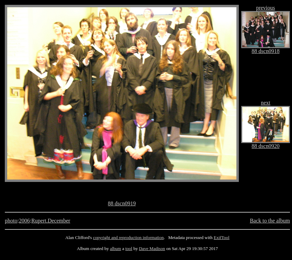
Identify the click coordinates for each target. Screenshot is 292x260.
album (115, 248)
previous (265, 8)
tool (128, 248)
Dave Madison (152, 248)
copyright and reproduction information (128, 237)
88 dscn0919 (122, 203)
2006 (24, 221)
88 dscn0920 (265, 146)
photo (11, 221)
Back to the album (270, 221)
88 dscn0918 (265, 51)
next (265, 103)
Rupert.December (50, 221)
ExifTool (222, 237)
